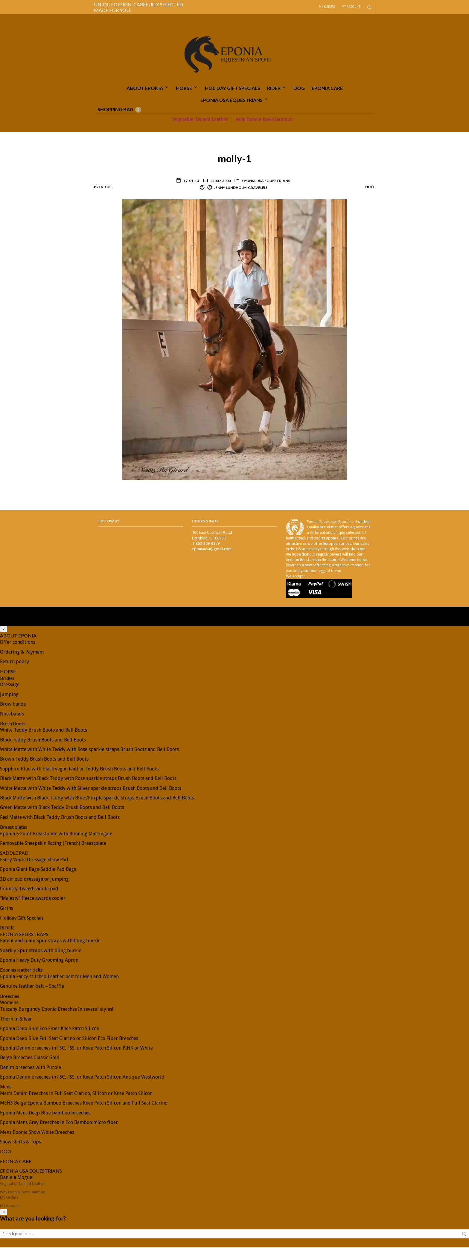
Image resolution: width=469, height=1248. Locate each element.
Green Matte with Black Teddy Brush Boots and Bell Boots (62, 808)
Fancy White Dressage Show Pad (34, 860)
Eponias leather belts (21, 970)
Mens (5, 1087)
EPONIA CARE (327, 88)
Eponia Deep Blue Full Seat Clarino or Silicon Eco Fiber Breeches (69, 1039)
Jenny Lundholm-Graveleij (240, 188)
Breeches (9, 996)
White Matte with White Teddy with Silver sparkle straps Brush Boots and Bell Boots (90, 789)
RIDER (274, 88)
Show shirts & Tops (20, 1142)
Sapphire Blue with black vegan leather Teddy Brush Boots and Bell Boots (79, 769)
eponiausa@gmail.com (212, 549)
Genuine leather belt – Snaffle (32, 986)
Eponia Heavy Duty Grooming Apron (39, 960)
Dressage (9, 685)
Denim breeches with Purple (30, 1068)
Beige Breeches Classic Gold (30, 1058)
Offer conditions (17, 643)
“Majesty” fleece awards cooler (33, 899)
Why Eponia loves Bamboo (264, 120)
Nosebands (12, 714)
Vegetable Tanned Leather (200, 120)
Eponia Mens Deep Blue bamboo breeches (45, 1113)
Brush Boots (12, 724)
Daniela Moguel (17, 1178)
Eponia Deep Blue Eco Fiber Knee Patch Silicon (49, 1029)
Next (370, 187)
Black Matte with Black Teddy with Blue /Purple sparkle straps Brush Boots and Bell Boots (97, 798)
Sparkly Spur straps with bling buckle (40, 951)
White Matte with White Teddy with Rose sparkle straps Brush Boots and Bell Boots (89, 750)
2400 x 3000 (220, 181)
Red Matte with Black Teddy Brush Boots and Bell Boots (60, 818)
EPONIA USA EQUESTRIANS (231, 100)
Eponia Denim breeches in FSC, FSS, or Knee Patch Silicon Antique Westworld (82, 1077)
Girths (6, 908)
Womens (9, 1003)
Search (464, 1234)
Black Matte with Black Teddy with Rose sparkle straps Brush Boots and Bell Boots (88, 779)
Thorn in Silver (16, 1019)
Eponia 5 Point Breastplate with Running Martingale (56, 834)
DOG (299, 88)
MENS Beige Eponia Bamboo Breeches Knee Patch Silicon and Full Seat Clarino (84, 1104)
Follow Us (108, 521)
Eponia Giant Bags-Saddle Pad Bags (38, 870)
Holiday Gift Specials (232, 88)
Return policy (14, 662)
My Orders (327, 6)
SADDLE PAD (14, 854)
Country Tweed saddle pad (29, 889)
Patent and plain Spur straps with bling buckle (50, 941)
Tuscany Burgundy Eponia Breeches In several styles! (56, 1010)
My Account (351, 6)
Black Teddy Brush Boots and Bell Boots (43, 740)
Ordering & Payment (22, 652)
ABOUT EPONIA (145, 88)
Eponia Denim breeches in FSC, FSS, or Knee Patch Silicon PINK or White (76, 1048)
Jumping (9, 695)
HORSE (184, 88)
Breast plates (13, 827)
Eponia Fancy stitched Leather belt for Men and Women (59, 977)
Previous (103, 187)
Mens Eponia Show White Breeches (37, 1133)
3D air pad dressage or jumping (34, 880)
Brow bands (13, 704)
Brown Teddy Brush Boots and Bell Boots (44, 760)
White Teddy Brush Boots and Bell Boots (43, 730)
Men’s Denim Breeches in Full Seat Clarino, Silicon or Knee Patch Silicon (76, 1094)
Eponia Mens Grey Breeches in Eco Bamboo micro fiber (59, 1123)
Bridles (7, 678)
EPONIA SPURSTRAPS (24, 934)
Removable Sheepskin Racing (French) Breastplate (53, 844)
